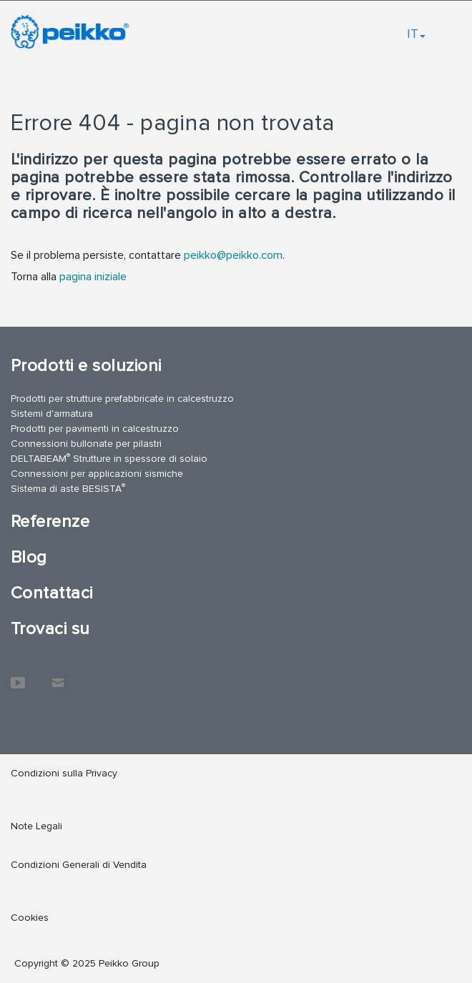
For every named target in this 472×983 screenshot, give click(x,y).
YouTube (18, 675)
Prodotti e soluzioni (86, 365)
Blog (29, 557)
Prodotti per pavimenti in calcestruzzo (95, 429)
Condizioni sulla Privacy (64, 773)
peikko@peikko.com (233, 255)
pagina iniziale (93, 277)
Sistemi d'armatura (52, 413)
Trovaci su (50, 628)
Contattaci (52, 593)
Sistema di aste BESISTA (68, 488)
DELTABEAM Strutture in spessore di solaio (109, 458)
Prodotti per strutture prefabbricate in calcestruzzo (122, 398)
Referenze (50, 521)
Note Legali (36, 826)
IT (416, 33)
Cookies (30, 918)
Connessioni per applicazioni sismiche (97, 474)
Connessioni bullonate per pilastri (86, 444)
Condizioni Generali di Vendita (79, 865)
